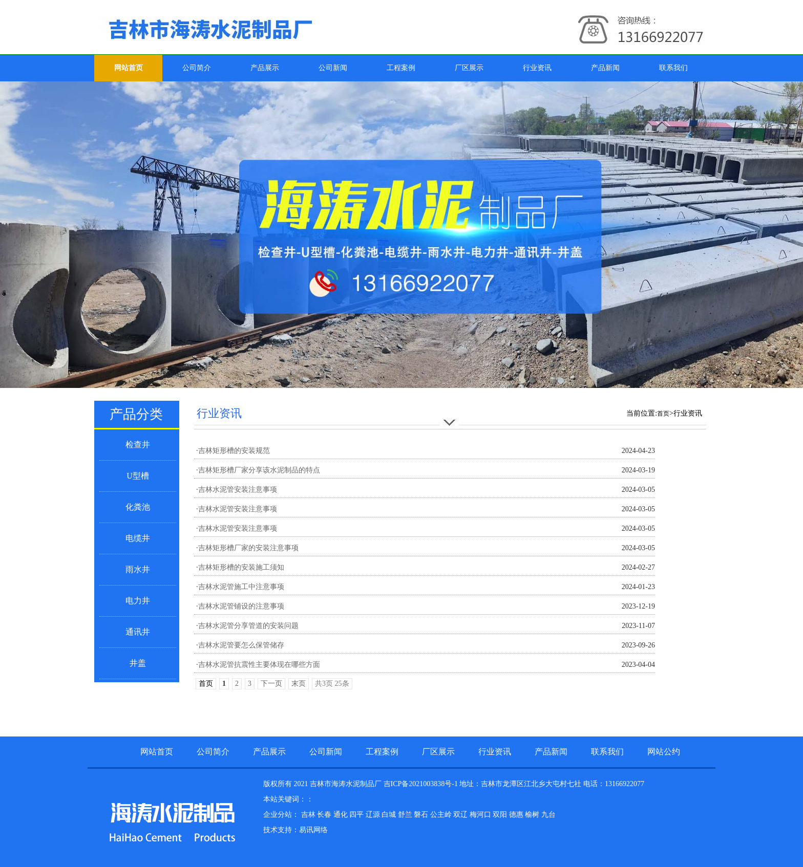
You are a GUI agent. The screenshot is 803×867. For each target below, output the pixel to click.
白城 (390, 814)
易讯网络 (313, 830)
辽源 (374, 814)
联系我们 (673, 68)
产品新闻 (605, 68)
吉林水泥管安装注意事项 (237, 489)
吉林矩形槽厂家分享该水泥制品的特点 (259, 470)
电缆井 (137, 538)
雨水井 (137, 569)
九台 (548, 814)
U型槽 (137, 475)
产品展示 (264, 68)
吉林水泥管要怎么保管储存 (241, 645)
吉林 (309, 814)
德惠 (517, 814)
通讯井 (137, 631)
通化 (341, 814)
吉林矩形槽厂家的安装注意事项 (248, 548)
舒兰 (406, 814)
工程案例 (401, 68)
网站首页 (128, 68)
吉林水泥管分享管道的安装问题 (248, 626)
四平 (357, 814)
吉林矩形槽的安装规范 (234, 450)
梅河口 (481, 814)
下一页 (271, 683)
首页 (663, 413)
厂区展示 (469, 68)
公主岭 (442, 814)
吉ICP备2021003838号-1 (421, 784)
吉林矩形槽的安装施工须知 (241, 567)
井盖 (138, 663)
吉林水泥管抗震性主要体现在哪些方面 (259, 664)
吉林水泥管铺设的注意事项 (241, 606)
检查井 (137, 444)
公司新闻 (333, 68)
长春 (325, 814)
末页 (298, 683)
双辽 (461, 814)
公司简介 (196, 68)
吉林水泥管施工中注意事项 (241, 587)
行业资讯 (537, 68)
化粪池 (137, 507)
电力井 (137, 600)
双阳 (501, 814)
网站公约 (663, 751)
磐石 (422, 814)
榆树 (533, 814)
